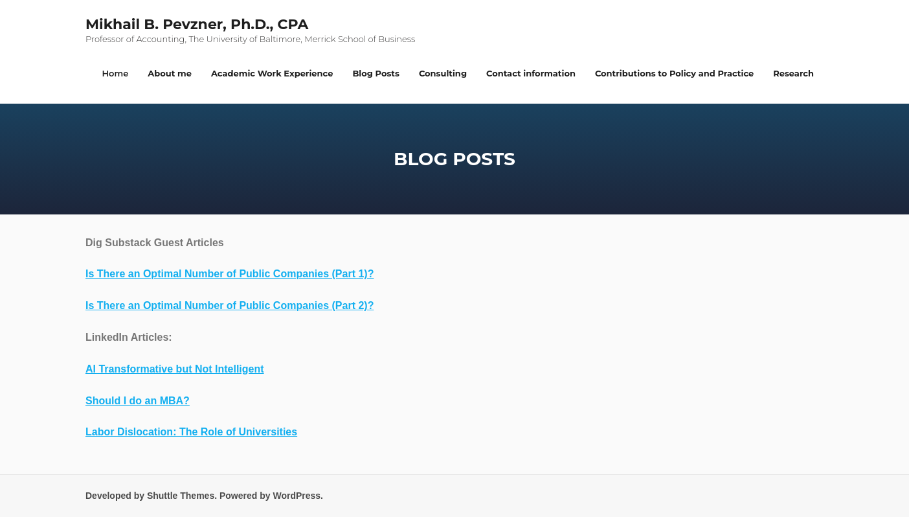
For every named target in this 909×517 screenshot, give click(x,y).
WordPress (296, 495)
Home (115, 73)
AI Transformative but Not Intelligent (174, 368)
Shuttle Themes (180, 495)
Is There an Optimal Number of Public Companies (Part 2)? (229, 305)
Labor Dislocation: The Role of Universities (191, 431)
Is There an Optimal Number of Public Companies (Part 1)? (229, 273)
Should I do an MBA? (137, 400)
